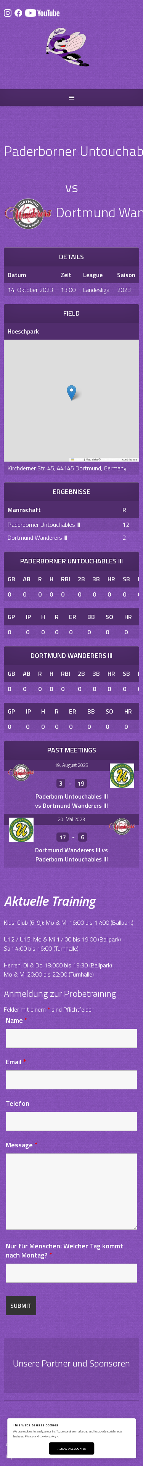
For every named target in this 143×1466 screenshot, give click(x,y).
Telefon (17, 1103)
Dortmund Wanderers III (37, 537)
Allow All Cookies (72, 1448)
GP (11, 616)
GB (11, 579)
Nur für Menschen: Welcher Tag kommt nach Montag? (64, 1250)
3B (96, 579)
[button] (71, 393)
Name (16, 1020)
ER (72, 616)
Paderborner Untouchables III (44, 524)
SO (109, 616)
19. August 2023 (71, 765)
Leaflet (77, 459)
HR (111, 579)
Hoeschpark (23, 331)
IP (28, 616)
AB (27, 579)
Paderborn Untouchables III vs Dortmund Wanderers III (71, 801)
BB (91, 616)
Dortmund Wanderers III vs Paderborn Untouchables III (71, 854)
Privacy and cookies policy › (41, 1436)
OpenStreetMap (111, 459)
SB (126, 579)
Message (21, 1145)
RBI (65, 579)
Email (16, 1062)
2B (81, 579)
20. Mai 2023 (71, 819)
